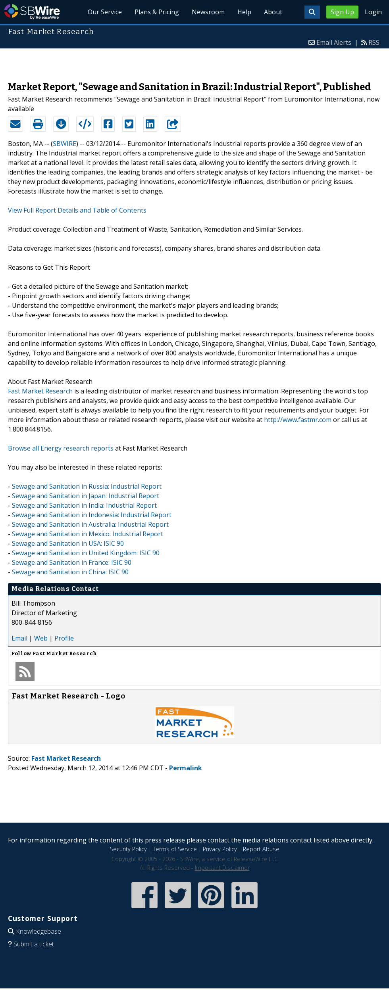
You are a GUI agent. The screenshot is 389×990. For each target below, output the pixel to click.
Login (373, 12)
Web (41, 638)
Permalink (185, 768)
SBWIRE (64, 143)
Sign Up (342, 12)
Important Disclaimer (222, 867)
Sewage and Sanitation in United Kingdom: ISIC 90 (86, 553)
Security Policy (128, 849)
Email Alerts (333, 42)
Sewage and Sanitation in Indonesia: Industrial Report (91, 514)
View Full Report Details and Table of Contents (77, 210)
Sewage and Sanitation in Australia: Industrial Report (90, 524)
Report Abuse (261, 849)
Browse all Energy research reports (61, 448)
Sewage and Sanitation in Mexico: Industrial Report (87, 534)
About (273, 12)
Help (244, 12)
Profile (64, 638)
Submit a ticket (33, 944)
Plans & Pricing (157, 12)
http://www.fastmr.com (297, 419)
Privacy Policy (220, 849)
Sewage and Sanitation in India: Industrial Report (84, 505)
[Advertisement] (194, 61)
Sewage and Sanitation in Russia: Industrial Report (87, 486)
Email (19, 638)
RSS (373, 42)
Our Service (105, 12)
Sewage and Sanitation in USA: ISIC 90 (68, 543)
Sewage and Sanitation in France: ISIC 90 (71, 562)
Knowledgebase (38, 931)
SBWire (32, 11)
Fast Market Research (40, 391)
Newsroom (208, 12)
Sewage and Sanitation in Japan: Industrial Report (85, 495)
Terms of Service (175, 849)
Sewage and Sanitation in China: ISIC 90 (70, 572)
